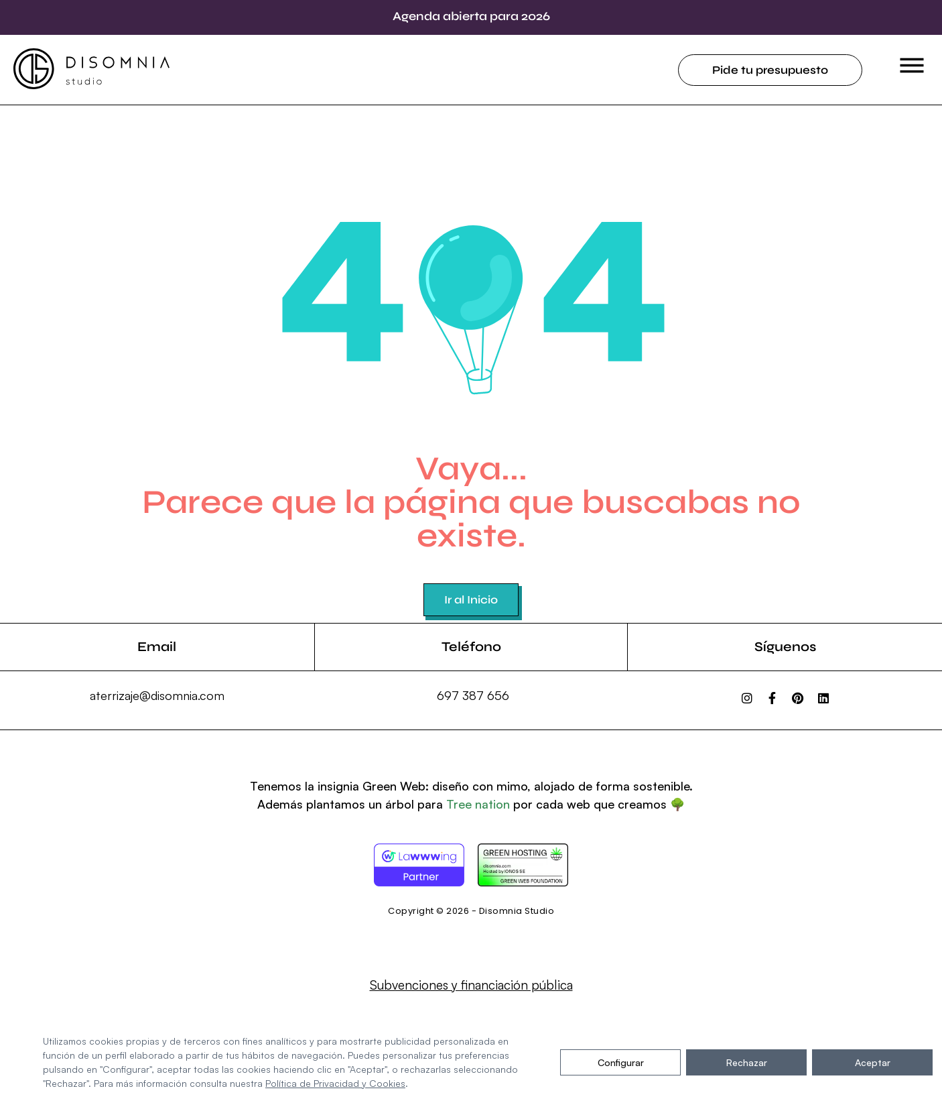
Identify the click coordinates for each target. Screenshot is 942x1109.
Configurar (621, 1062)
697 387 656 (473, 695)
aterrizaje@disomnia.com (157, 695)
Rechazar (746, 1062)
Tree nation (478, 804)
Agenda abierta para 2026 (471, 16)
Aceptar (872, 1062)
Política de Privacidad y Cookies (335, 1083)
